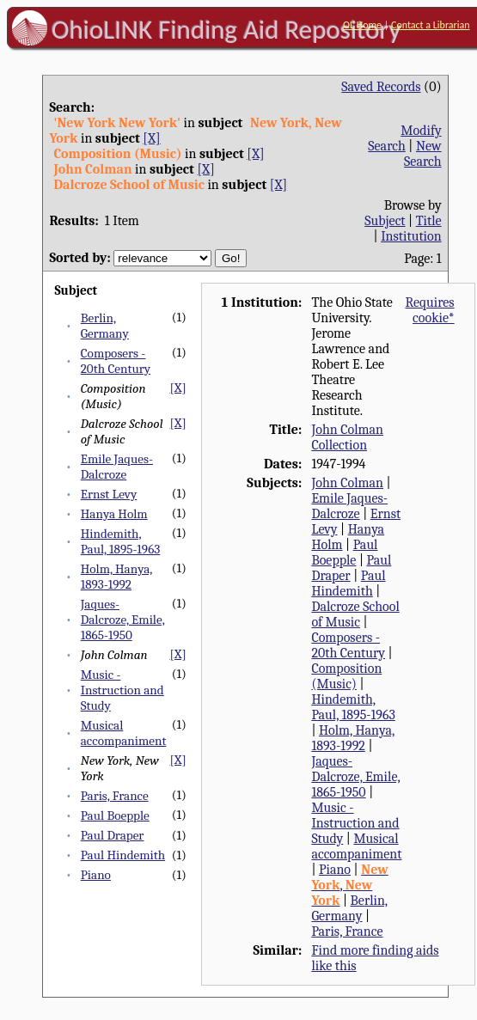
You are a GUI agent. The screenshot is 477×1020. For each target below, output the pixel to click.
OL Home (362, 25)
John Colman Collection (347, 437)
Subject (384, 221)
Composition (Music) (346, 676)
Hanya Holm (114, 514)
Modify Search (404, 138)
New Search (423, 153)
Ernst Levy (109, 494)
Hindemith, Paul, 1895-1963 (121, 541)
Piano (96, 875)
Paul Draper (112, 835)
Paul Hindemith (123, 855)
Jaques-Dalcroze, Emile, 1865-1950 (123, 619)
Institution (411, 236)
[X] (151, 138)
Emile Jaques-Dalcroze (117, 466)
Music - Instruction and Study (122, 690)
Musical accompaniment (124, 733)
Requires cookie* (429, 310)
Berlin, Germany (105, 325)
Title (429, 221)
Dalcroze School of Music (355, 614)
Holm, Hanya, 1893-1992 (117, 576)
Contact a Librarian (430, 25)
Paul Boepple (115, 815)
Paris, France (115, 795)
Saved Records (380, 87)
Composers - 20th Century (115, 360)
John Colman (347, 483)
